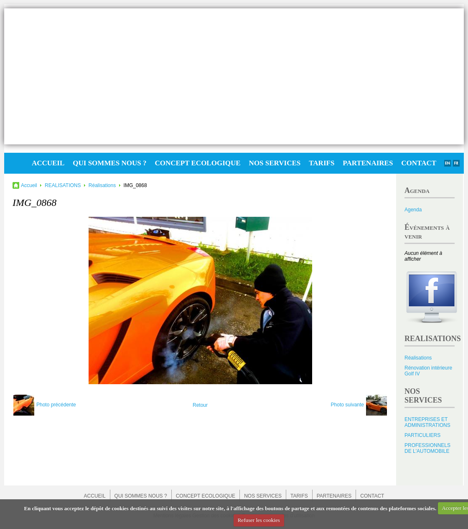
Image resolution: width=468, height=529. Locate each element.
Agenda (413, 210)
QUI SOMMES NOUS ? (109, 163)
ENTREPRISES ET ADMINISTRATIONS (427, 422)
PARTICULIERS (422, 435)
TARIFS (321, 163)
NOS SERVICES (275, 163)
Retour (200, 405)
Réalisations (102, 185)
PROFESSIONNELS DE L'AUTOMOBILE (427, 448)
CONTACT (418, 163)
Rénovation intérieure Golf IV (428, 371)
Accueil (29, 185)
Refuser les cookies (259, 520)
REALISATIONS (63, 185)
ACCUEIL (48, 163)
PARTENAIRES (368, 163)
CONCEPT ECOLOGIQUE (197, 163)
